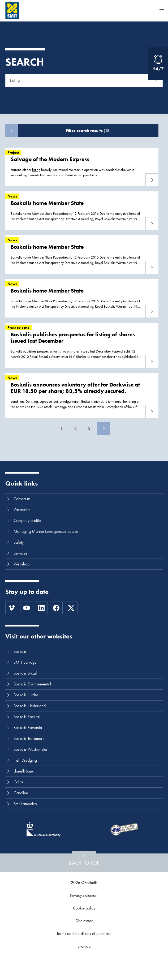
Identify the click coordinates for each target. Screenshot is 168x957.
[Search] (156, 80)
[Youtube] (26, 608)
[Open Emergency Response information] (158, 63)
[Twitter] (71, 608)
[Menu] (161, 10)
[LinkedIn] (41, 608)
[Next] (103, 428)
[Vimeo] (11, 608)
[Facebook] (56, 608)
